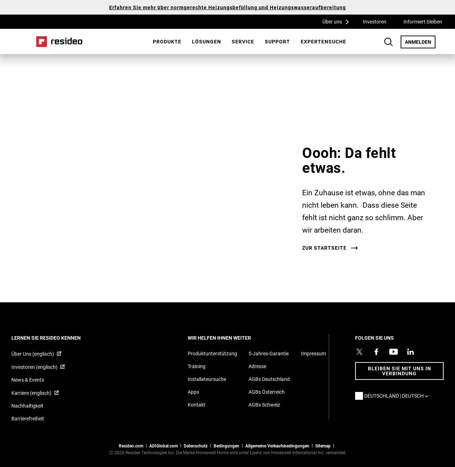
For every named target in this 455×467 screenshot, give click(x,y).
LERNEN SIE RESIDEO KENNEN (55, 337)
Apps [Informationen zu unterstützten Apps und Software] (193, 391)
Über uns (338, 21)
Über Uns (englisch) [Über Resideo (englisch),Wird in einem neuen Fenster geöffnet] (32, 353)
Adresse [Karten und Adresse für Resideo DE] (257, 366)
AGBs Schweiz (264, 404)
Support (277, 41)
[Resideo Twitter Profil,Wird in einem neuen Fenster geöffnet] (359, 352)
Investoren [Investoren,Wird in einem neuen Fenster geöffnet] (374, 21)
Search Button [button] (388, 42)
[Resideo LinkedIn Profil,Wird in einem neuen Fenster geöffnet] (410, 352)
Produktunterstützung (212, 353)
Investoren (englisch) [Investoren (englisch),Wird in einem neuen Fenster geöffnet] (34, 366)
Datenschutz (196, 446)
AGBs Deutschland (269, 379)
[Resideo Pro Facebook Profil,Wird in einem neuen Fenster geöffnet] (376, 352)
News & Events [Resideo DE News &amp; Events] (27, 379)
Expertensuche (323, 41)
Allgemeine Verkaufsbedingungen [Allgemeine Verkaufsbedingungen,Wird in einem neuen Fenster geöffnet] (277, 446)
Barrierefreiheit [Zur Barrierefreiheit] (27, 418)
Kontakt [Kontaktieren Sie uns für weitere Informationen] (196, 404)
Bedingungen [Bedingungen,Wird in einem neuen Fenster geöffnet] (226, 446)
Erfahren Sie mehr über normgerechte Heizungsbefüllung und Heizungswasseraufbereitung (227, 7)
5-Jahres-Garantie (268, 353)
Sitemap (323, 446)
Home (59, 41)
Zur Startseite (324, 248)
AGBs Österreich (266, 391)
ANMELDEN (420, 41)
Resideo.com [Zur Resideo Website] (131, 446)
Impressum (313, 353)
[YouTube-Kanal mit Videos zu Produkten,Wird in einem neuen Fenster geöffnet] (393, 352)
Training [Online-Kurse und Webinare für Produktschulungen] (196, 366)
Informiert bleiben (422, 21)
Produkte (167, 41)
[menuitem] (167, 42)
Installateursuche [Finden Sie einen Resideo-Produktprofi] (207, 379)
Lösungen (206, 41)
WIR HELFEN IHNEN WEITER (229, 337)
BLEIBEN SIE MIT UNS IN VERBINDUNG (399, 371)
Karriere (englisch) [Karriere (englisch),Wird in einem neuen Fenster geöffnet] (31, 392)
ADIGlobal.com (163, 446)
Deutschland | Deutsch (398, 395)
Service (243, 41)
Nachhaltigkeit (27, 405)
